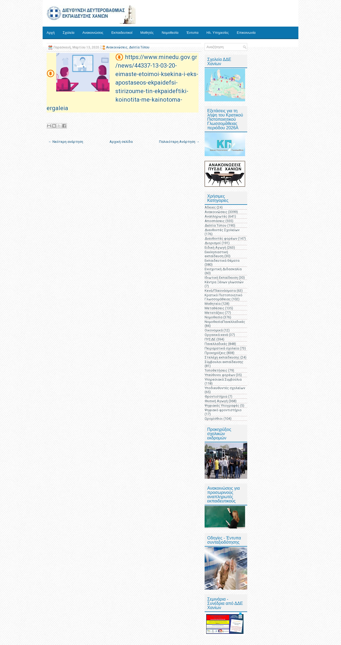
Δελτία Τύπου (139, 47)
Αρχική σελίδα (121, 142)
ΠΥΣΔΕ (210, 339)
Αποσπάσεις (215, 221)
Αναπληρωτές (216, 216)
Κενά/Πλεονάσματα (220, 291)
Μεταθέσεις (214, 308)
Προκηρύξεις (215, 353)
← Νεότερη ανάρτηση (65, 142)
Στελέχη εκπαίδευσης (222, 357)
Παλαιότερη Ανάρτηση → (179, 142)
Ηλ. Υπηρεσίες (217, 33)
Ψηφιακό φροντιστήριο (223, 410)
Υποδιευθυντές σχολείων (225, 388)
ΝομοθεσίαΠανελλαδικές (225, 322)
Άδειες (210, 207)
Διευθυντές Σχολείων (222, 230)
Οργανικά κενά (216, 335)
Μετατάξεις (214, 313)
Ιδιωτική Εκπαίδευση (221, 278)
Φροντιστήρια (216, 396)
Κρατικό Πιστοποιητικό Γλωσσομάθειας (223, 297)
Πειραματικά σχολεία (222, 348)
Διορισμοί (213, 243)
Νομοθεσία (170, 33)
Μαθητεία (213, 304)
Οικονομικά (214, 330)
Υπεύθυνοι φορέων (220, 375)
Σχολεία (68, 33)
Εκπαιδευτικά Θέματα (222, 261)
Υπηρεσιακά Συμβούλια (223, 379)
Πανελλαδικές (216, 344)
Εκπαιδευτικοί (121, 33)
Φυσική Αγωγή (216, 401)
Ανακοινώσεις (92, 33)
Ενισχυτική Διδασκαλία (223, 269)
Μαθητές (147, 33)
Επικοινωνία (246, 33)
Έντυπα (192, 33)
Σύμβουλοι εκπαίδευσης (224, 362)
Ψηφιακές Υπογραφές (222, 405)
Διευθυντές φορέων (221, 238)
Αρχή (51, 33)
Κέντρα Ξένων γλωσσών (224, 282)
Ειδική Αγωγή (215, 247)
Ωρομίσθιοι (214, 419)
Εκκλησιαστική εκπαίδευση (216, 254)
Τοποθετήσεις (216, 370)
